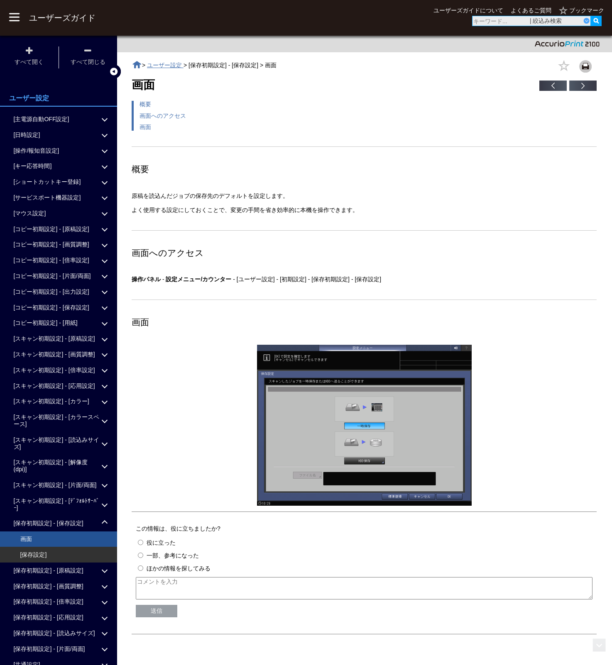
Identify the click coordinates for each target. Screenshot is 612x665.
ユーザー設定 (165, 65)
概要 (145, 104)
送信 (156, 614)
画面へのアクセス (163, 115)
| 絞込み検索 (546, 20)
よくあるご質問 (531, 10)
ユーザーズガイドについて (468, 10)
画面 (145, 127)
